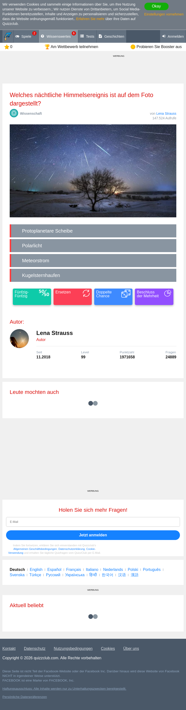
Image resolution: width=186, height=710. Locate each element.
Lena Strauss (166, 113)
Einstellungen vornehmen (164, 14)
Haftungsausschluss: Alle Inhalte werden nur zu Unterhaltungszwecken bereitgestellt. (64, 688)
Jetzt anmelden (93, 535)
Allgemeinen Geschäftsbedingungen (35, 548)
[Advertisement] (93, 456)
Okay (156, 6)
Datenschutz (35, 648)
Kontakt (9, 648)
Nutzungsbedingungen (73, 648)
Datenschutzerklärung (71, 548)
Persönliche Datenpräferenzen (24, 697)
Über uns (131, 648)
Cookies (108, 648)
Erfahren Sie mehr (90, 19)
